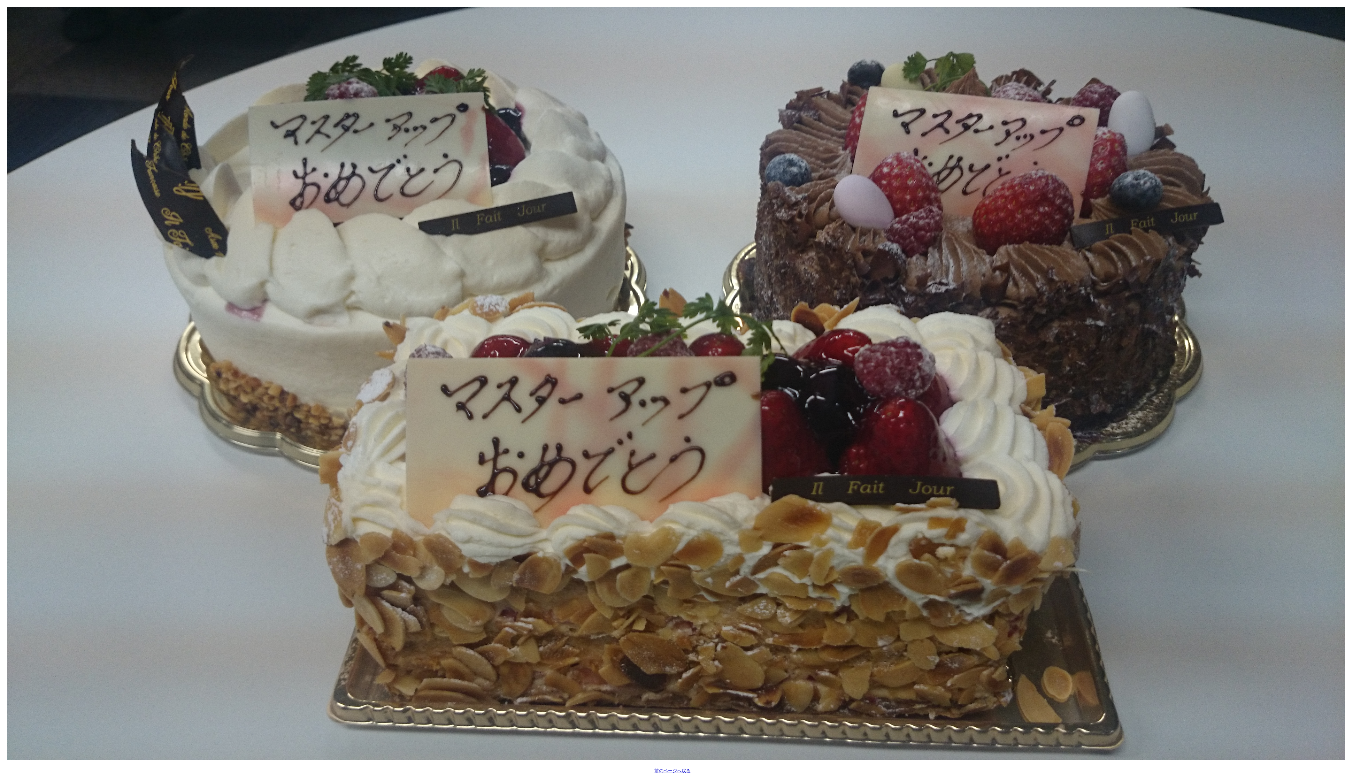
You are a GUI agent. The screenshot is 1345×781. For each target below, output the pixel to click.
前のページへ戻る (672, 770)
